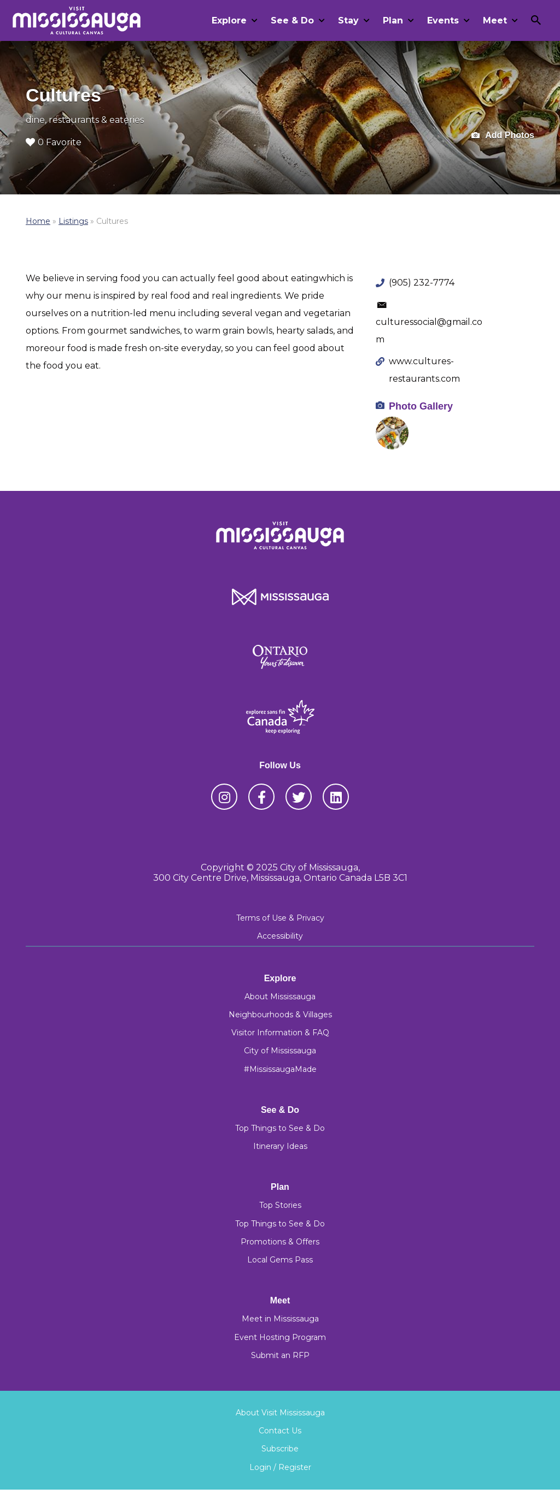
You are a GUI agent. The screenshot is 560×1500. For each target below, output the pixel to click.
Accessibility (280, 936)
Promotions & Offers (280, 1242)
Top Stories (280, 1205)
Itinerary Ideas (280, 1146)
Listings (73, 221)
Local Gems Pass (280, 1260)
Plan (393, 20)
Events (443, 20)
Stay (348, 20)
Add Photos (502, 135)
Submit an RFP (280, 1355)
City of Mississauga (280, 1051)
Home (38, 221)
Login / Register (280, 1467)
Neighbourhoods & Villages (280, 1014)
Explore (229, 20)
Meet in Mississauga (280, 1319)
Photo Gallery (421, 406)
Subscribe (280, 1449)
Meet (495, 20)
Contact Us (280, 1431)
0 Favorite (53, 142)
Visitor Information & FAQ (280, 1032)
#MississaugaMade (280, 1069)
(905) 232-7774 (421, 282)
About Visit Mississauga (280, 1413)
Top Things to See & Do (280, 1128)
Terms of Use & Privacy (280, 918)
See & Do (292, 20)
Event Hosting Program (280, 1337)
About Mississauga (280, 996)
